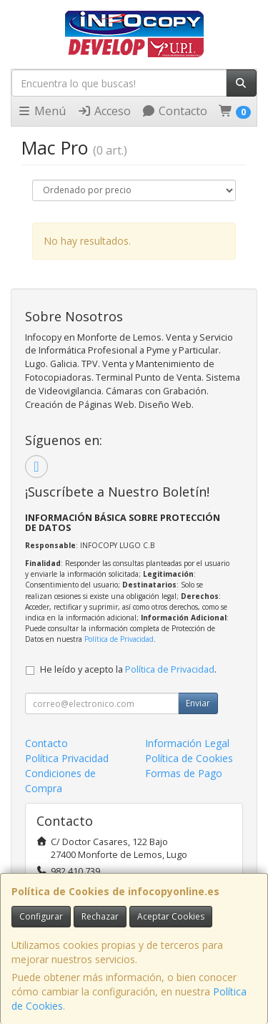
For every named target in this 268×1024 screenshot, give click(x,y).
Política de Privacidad (119, 639)
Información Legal (187, 743)
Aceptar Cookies (170, 916)
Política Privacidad (67, 758)
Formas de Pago (183, 773)
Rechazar (100, 916)
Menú (41, 111)
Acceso (104, 111)
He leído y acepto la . (128, 669)
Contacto (174, 111)
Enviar (198, 703)
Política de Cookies (189, 758)
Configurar (41, 916)
